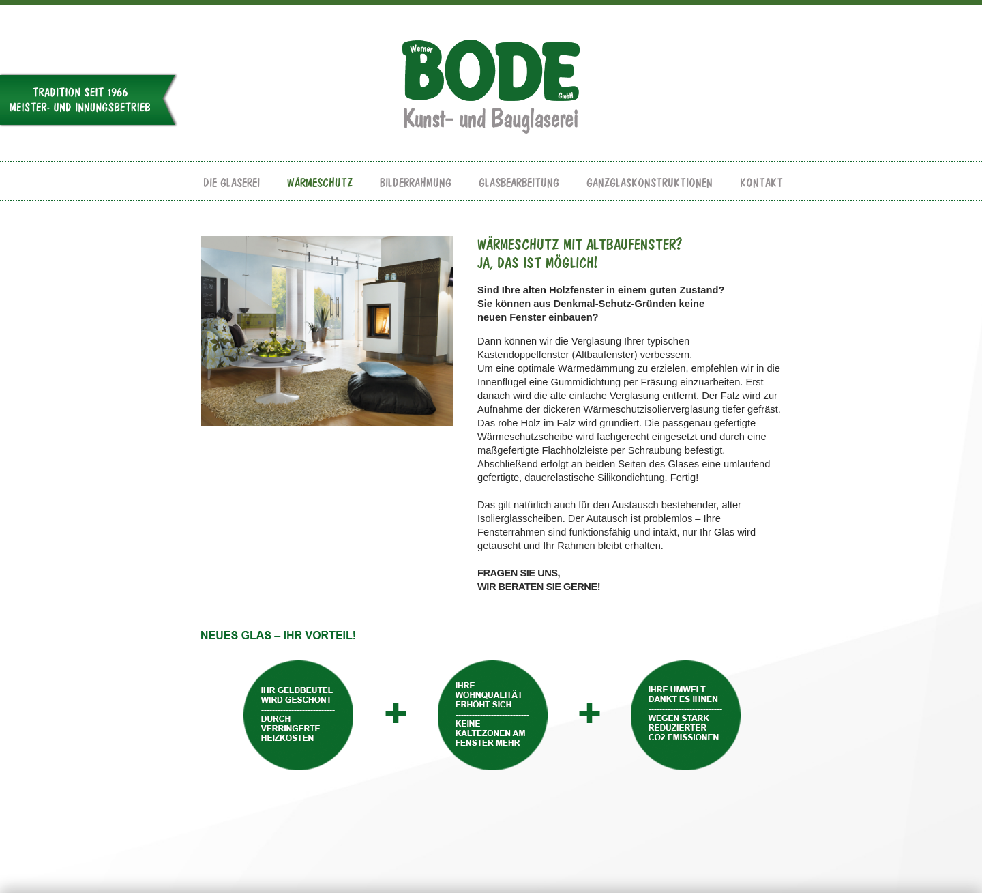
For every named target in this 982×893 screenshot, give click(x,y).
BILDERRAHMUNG (415, 183)
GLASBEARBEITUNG (519, 183)
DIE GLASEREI (231, 183)
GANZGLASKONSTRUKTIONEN (649, 183)
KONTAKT (761, 183)
